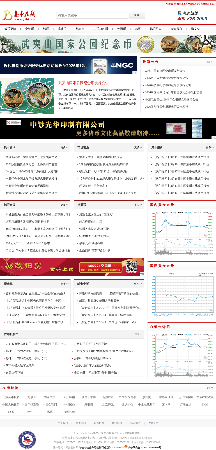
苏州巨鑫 (69, 397)
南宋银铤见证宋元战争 (20, 365)
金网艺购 (69, 411)
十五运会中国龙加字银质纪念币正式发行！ (33, 178)
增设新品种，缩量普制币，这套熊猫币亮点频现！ (37, 157)
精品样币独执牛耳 (90, 221)
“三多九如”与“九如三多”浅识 (92, 365)
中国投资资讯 (127, 397)
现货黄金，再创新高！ (93, 185)
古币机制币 (101, 28)
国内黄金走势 (162, 205)
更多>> (210, 61)
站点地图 (135, 423)
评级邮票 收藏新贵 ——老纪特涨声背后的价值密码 (111, 293)
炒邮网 (147, 397)
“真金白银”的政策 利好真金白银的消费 (103, 164)
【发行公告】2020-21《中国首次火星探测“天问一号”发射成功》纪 (121, 307)
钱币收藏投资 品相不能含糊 (96, 228)
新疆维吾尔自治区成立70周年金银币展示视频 (34, 192)
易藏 (50, 411)
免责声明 (81, 423)
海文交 (195, 28)
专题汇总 (153, 423)
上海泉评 (30, 397)
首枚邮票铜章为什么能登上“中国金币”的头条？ (36, 293)
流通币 (62, 28)
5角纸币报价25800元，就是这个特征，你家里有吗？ (39, 236)
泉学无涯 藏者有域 (91, 243)
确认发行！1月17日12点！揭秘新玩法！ (104, 171)
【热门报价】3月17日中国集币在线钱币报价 (181, 171)
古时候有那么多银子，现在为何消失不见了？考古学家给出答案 (46, 343)
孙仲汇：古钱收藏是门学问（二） (27, 358)
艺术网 (166, 404)
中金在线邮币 (146, 404)
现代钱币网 (185, 397)
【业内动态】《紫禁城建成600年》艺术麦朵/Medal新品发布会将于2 (48, 315)
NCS (11, 411)
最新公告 (151, 62)
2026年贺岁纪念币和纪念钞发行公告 (168, 85)
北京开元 (108, 404)
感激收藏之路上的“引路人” (96, 214)
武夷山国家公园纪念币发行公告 (83, 83)
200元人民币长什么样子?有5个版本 (28, 243)
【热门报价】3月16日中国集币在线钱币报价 (181, 178)
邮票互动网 (166, 397)
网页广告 (99, 423)
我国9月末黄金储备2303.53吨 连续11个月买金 (108, 192)
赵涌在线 (185, 404)
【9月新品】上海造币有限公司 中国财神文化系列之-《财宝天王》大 (49, 307)
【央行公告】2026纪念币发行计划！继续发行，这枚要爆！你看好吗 (122, 178)
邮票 (138, 28)
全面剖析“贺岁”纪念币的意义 (97, 250)
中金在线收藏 (205, 397)
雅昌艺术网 (88, 397)
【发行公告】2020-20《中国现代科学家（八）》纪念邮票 (115, 322)
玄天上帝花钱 (14, 372)
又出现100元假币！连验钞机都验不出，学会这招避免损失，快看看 (48, 250)
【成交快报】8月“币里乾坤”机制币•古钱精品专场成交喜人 (111, 351)
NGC (205, 404)
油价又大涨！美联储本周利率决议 (100, 157)
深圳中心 (127, 404)
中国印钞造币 (30, 404)
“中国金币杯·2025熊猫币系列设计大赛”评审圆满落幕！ (40, 171)
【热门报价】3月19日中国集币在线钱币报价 (181, 157)
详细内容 (68, 108)
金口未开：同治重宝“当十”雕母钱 (95, 372)
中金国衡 (50, 397)
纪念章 (80, 28)
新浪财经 (108, 397)
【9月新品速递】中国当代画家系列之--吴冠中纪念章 (39, 300)
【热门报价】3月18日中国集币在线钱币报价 (181, 164)
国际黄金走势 (162, 266)
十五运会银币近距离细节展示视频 (27, 185)
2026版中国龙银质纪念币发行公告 (166, 77)
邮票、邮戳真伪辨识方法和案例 (99, 300)
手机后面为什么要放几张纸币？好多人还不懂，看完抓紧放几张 (46, 214)
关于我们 (63, 423)
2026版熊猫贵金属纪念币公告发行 (166, 106)
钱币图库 (155, 28)
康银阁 (88, 404)
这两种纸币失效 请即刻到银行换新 (27, 221)
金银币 (29, 28)
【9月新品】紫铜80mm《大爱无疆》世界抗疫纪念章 (39, 322)
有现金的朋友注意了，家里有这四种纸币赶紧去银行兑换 (41, 228)
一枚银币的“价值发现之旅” (91, 343)
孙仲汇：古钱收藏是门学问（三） (27, 351)
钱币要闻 (10, 28)
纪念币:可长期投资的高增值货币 (99, 236)
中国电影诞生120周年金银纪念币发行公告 (171, 99)
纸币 (46, 28)
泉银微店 (176, 28)
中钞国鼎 (69, 404)
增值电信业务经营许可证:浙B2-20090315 (101, 447)
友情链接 (11, 388)
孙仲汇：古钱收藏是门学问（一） (95, 358)
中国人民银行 (11, 404)
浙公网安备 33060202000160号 (142, 447)
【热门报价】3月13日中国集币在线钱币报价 (181, 185)
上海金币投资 (11, 397)
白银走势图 (160, 327)
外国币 (121, 28)
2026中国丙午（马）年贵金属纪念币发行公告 (174, 92)
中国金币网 (50, 404)
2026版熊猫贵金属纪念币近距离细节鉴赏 (31, 164)
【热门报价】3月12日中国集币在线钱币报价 (181, 192)
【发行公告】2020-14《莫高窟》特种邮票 (105, 315)
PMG (30, 411)
